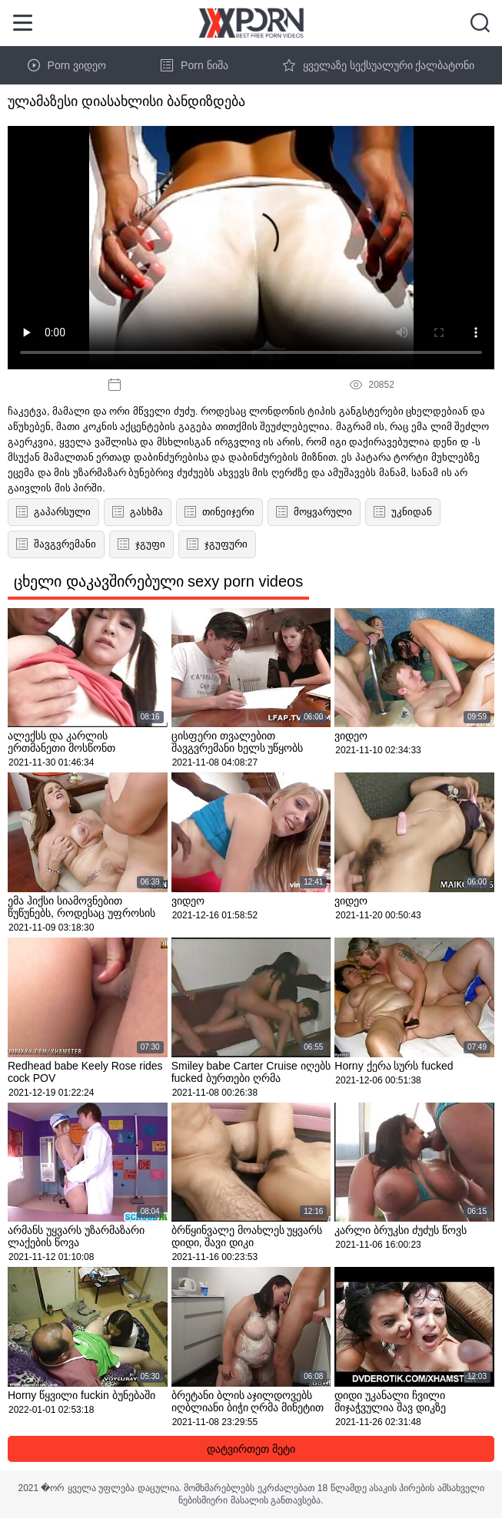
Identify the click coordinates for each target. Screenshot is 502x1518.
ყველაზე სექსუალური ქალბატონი (379, 65)
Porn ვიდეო (67, 65)
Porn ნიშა (194, 65)
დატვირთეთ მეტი (251, 1449)
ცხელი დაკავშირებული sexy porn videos (158, 581)
